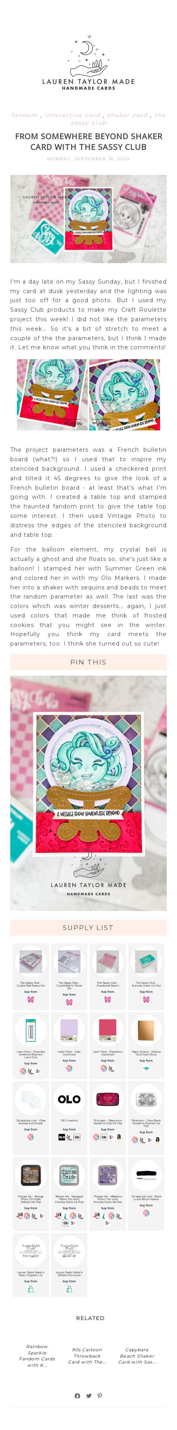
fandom (25, 115)
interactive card (74, 115)
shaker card (128, 115)
